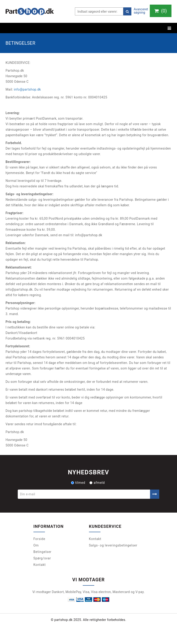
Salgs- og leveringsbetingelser (113, 545)
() (160, 11)
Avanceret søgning (141, 11)
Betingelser (42, 552)
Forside (39, 539)
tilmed (78, 482)
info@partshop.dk (27, 89)
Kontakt (39, 565)
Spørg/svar (42, 558)
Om (36, 545)
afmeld (97, 482)
